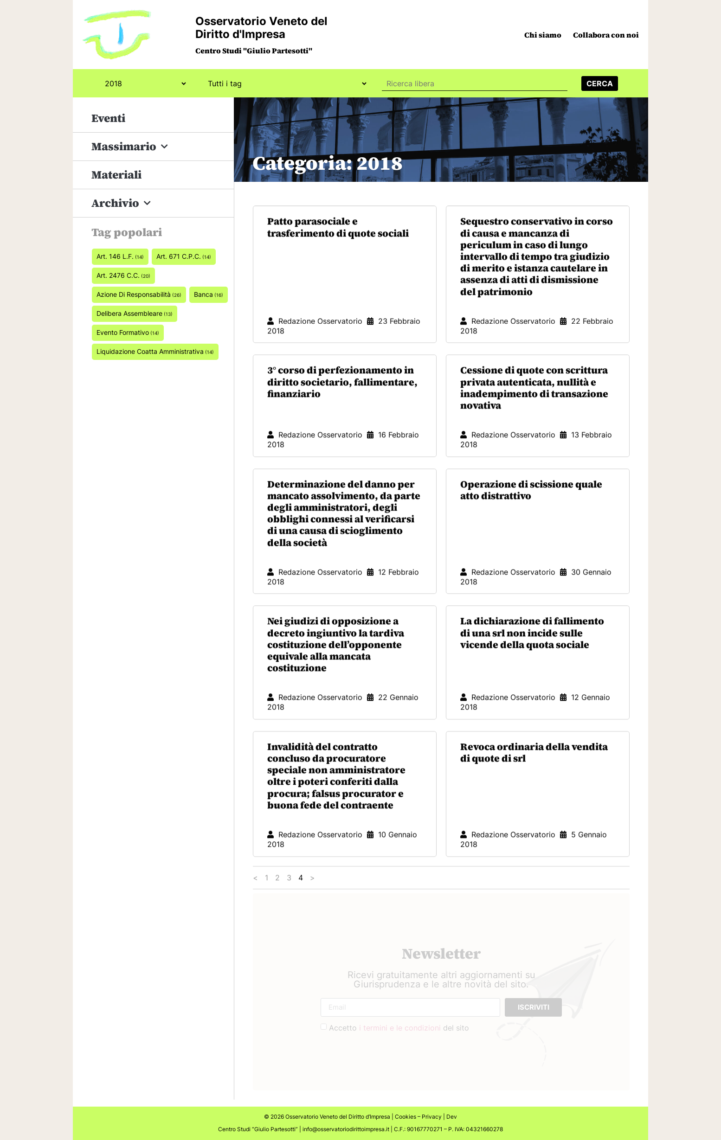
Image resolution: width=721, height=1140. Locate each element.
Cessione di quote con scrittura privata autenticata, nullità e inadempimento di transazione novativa (534, 430)
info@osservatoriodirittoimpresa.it (346, 1129)
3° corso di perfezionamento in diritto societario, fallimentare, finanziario (342, 424)
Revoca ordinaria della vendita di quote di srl (534, 794)
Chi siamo (542, 35)
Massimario (129, 146)
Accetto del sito (399, 1027)
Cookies (405, 1116)
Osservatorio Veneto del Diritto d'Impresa (261, 27)
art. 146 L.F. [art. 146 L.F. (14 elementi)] (120, 256)
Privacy (432, 1116)
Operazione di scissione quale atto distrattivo (531, 532)
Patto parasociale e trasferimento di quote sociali (338, 269)
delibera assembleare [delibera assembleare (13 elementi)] (135, 313)
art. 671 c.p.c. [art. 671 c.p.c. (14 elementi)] (183, 256)
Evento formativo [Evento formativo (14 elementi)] (128, 332)
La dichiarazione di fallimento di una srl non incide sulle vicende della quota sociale (532, 675)
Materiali (116, 174)
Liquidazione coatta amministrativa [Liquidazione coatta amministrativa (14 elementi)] (155, 351)
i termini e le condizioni (400, 1027)
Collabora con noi (606, 35)
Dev (451, 1116)
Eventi (108, 118)
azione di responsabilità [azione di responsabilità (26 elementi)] (139, 294)
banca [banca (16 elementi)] (208, 294)
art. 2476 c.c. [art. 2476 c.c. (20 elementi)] (123, 275)
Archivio (121, 203)
